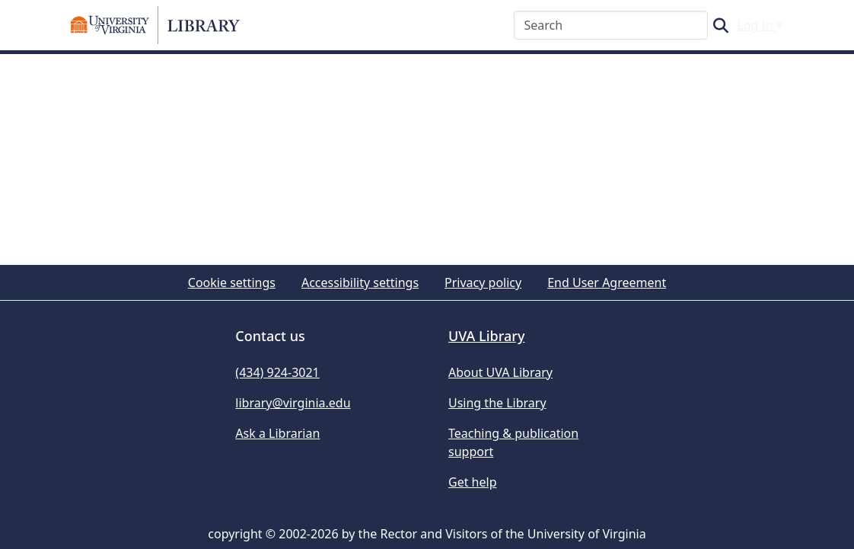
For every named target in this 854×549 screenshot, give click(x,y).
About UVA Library (500, 372)
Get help (472, 482)
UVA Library (486, 336)
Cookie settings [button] (232, 282)
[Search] (611, 25)
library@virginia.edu (292, 402)
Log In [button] (756, 25)
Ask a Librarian (277, 433)
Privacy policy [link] (483, 282)
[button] (155, 25)
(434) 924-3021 (277, 372)
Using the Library (497, 402)
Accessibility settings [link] (360, 282)
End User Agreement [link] (606, 282)
